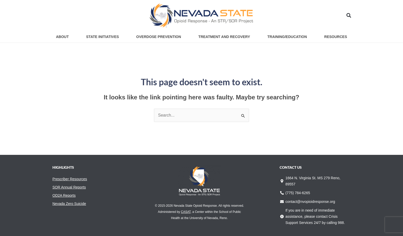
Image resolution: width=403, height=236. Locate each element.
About (62, 37)
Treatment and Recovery (224, 37)
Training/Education (287, 37)
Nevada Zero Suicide (69, 204)
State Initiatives (102, 37)
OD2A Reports (64, 195)
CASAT (186, 212)
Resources (335, 37)
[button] (349, 15)
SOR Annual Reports (69, 187)
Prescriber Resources (69, 179)
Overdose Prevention (158, 37)
